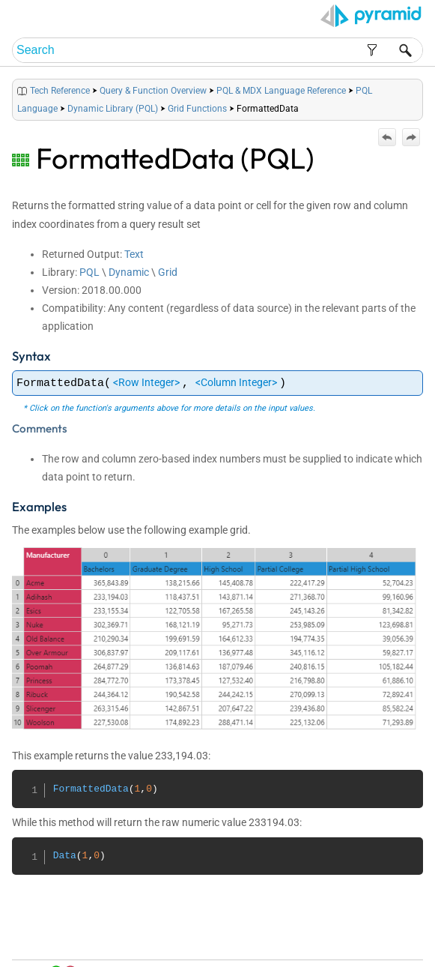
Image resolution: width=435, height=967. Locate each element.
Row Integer (146, 382)
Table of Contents (302, 938)
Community (389, 938)
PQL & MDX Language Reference (281, 90)
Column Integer (236, 382)
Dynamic (129, 272)
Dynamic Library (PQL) (112, 108)
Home (251, 938)
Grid (167, 272)
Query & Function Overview (153, 90)
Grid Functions (197, 108)
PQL (89, 272)
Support (400, 952)
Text (134, 254)
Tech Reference (60, 90)
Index (351, 938)
